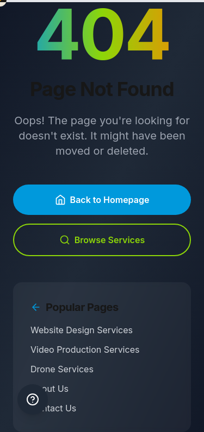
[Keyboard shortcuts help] (32, 399)
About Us (49, 388)
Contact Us (53, 408)
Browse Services (102, 239)
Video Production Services (84, 349)
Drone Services (62, 369)
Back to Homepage (102, 199)
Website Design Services (81, 330)
